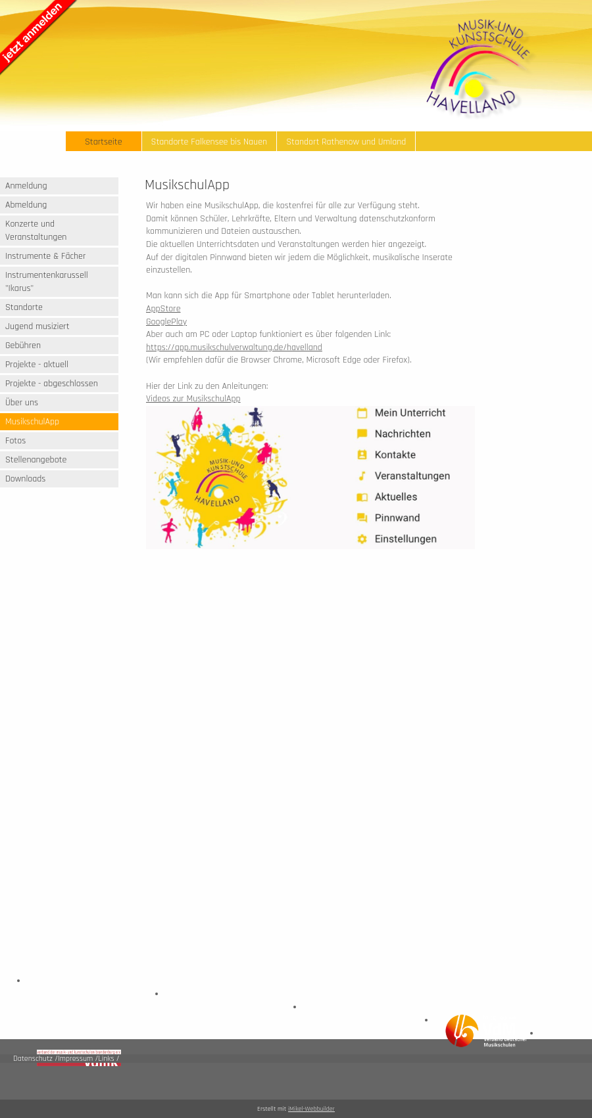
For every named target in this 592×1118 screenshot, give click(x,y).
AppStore (163, 309)
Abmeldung (26, 205)
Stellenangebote (35, 460)
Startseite (103, 142)
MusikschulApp (32, 422)
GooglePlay (166, 322)
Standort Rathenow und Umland (346, 142)
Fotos (15, 441)
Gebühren (23, 345)
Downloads (25, 479)
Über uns (21, 403)
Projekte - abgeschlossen (51, 384)
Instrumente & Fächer (45, 256)
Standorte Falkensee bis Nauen (209, 142)
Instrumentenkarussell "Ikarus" (46, 281)
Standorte (24, 307)
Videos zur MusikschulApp (193, 399)
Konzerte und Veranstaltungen (35, 230)
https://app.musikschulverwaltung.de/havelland (234, 347)
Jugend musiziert (37, 326)
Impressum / (78, 1058)
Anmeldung (26, 186)
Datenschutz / (35, 1058)
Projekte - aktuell (36, 364)
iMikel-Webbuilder (311, 1109)
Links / (108, 1058)
